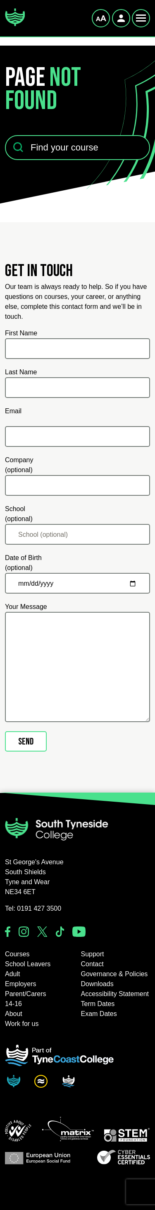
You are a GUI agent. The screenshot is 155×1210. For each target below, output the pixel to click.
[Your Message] (77, 667)
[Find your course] (77, 147)
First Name (21, 333)
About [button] (13, 1013)
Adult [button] (12, 973)
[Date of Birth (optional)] (77, 583)
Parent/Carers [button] (25, 993)
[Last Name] (77, 387)
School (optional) (19, 513)
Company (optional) (19, 464)
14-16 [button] (13, 1003)
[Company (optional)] (77, 485)
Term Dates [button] (98, 1003)
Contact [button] (92, 964)
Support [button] (92, 954)
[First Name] (77, 348)
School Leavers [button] (27, 964)
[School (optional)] (77, 534)
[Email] (77, 436)
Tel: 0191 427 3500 (33, 908)
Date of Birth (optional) (23, 562)
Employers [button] (20, 983)
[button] (18, 1131)
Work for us (22, 1023)
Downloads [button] (97, 983)
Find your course (29, 129)
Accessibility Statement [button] (115, 993)
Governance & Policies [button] (114, 973)
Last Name (21, 372)
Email (13, 411)
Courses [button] (17, 954)
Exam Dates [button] (99, 1013)
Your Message (26, 606)
